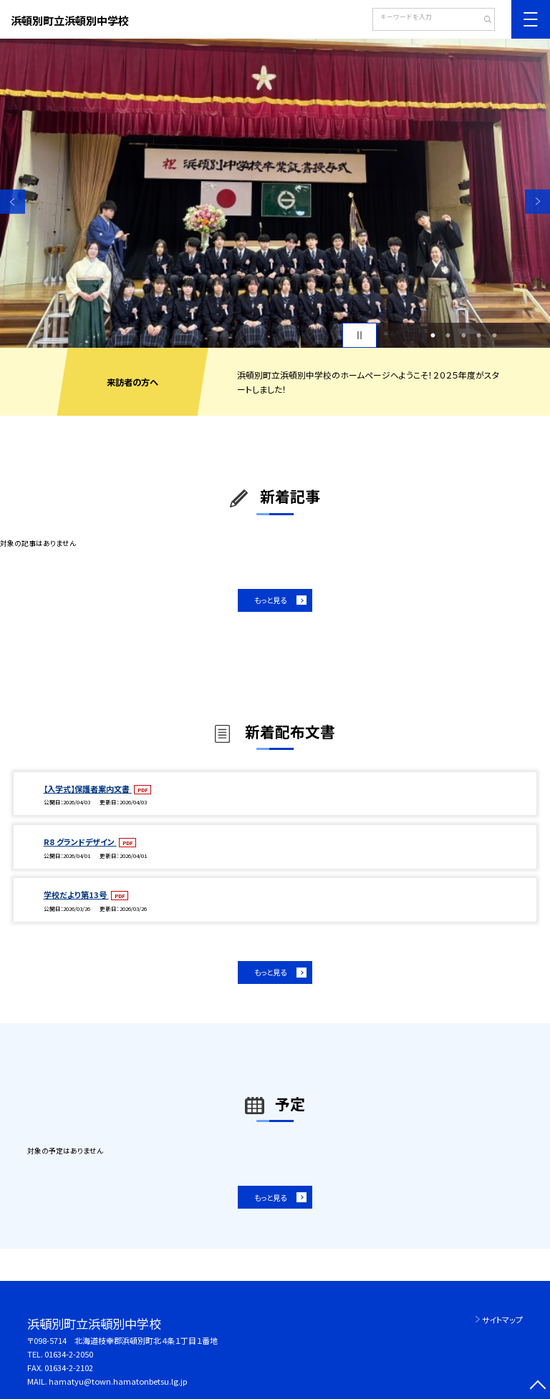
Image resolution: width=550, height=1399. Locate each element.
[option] (275, 193)
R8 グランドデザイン (80, 841)
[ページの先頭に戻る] (537, 1386)
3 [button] (463, 335)
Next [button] (537, 201)
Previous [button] (12, 201)
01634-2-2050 (68, 1354)
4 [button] (479, 335)
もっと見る (270, 600)
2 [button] (448, 335)
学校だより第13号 (76, 894)
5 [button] (494, 335)
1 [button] (432, 335)
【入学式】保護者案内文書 (88, 788)
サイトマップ (502, 1319)
